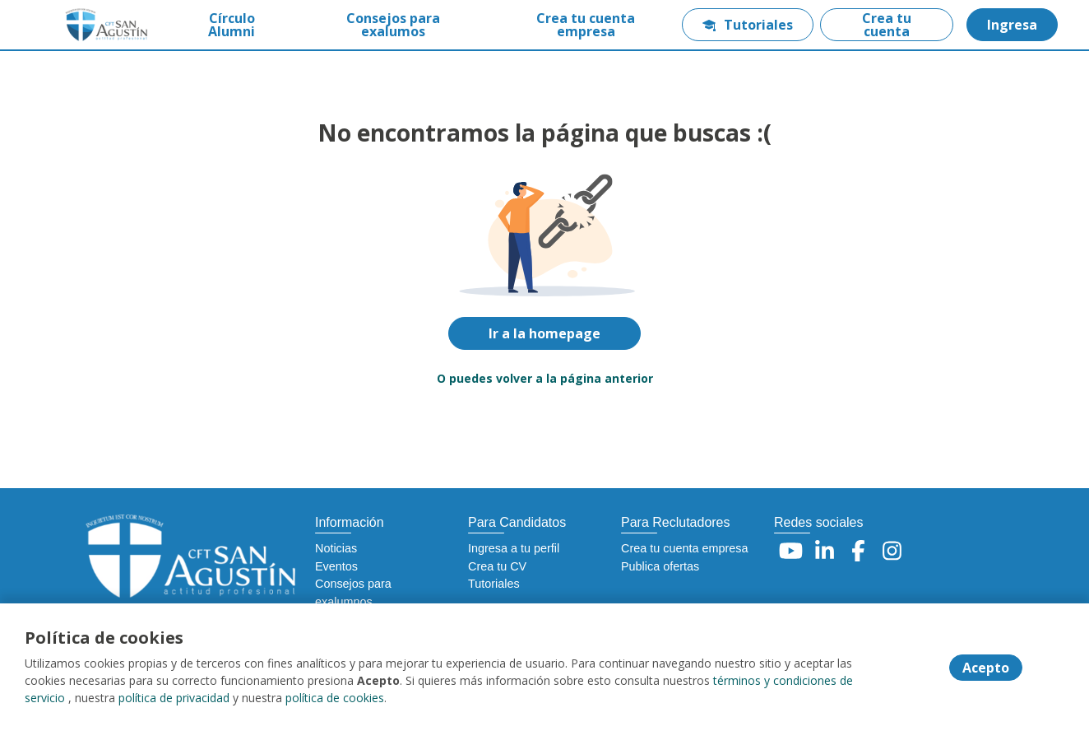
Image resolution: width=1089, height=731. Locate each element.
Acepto (985, 668)
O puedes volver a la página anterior (545, 378)
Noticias (336, 548)
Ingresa (1012, 25)
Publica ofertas (660, 566)
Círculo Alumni (231, 24)
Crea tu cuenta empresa (585, 24)
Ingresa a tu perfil (513, 548)
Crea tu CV (497, 566)
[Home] (95, 24)
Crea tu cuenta (886, 24)
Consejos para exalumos (393, 24)
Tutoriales (747, 25)
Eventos (336, 566)
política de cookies (334, 697)
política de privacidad (173, 697)
